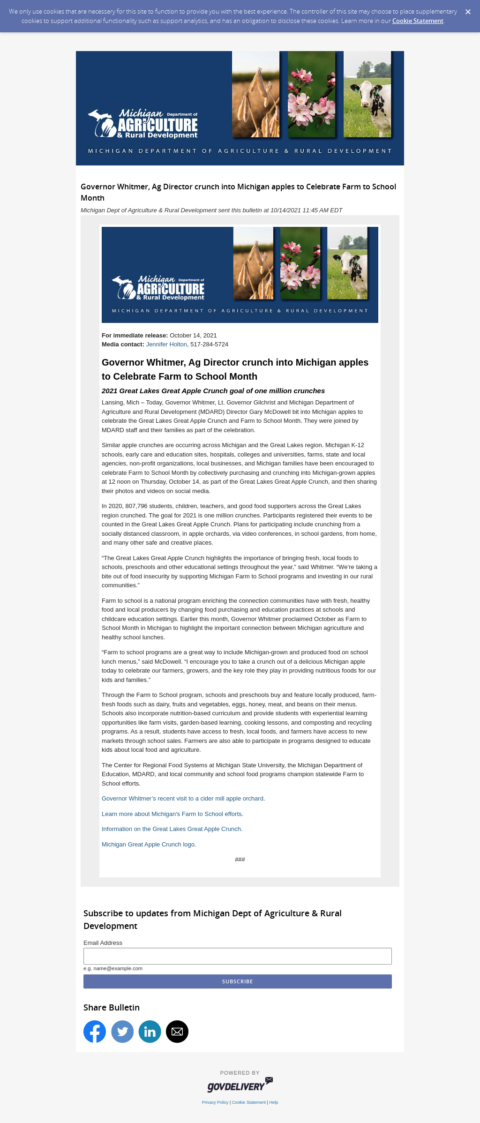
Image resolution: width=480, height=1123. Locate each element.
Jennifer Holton (166, 344)
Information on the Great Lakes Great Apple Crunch (171, 828)
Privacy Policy (215, 1102)
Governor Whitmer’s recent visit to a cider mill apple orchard (182, 798)
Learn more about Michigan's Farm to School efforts (172, 813)
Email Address (102, 942)
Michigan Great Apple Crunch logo (148, 844)
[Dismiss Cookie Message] (468, 12)
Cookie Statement (417, 20)
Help (274, 1102)
